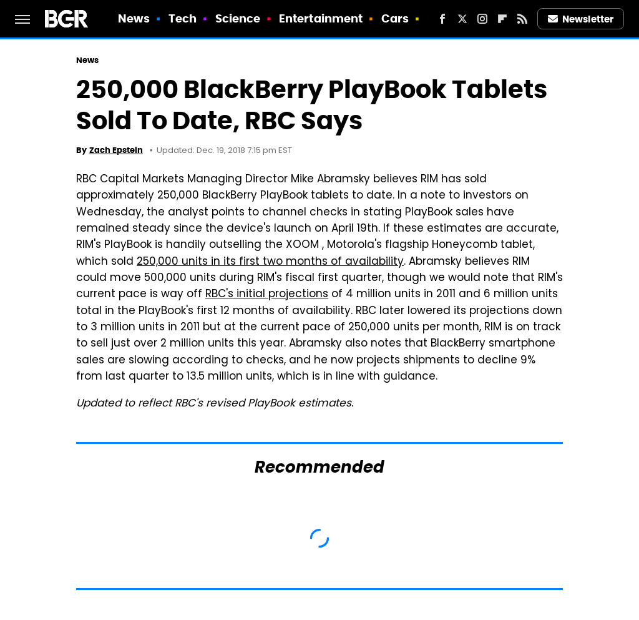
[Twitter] (462, 19)
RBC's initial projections (266, 294)
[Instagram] (482, 19)
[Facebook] (442, 19)
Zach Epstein (116, 150)
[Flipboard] (502, 19)
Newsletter (581, 19)
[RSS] (522, 19)
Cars (395, 18)
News (134, 18)
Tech (182, 18)
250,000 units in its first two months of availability (270, 262)
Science (238, 18)
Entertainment (321, 18)
